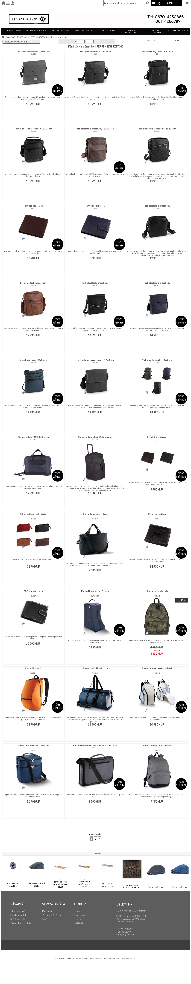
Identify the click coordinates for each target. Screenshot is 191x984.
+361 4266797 (123, 931)
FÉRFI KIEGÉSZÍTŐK (83, 31)
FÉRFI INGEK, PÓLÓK (60, 31)
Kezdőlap (78, 922)
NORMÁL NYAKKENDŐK (36, 31)
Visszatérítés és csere (53, 915)
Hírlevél (77, 918)
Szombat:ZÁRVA (124, 921)
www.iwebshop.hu (129, 958)
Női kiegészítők (17, 919)
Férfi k (13, 915)
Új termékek (96, 854)
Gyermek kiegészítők (20, 923)
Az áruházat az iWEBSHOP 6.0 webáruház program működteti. (80, 958)
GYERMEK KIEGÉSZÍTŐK (131, 32)
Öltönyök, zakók (18, 911)
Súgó (44, 919)
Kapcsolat (47, 911)
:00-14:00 (140, 918)
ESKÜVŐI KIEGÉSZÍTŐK (178, 31)
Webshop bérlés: (114, 958)
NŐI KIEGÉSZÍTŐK (107, 31)
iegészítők (21, 915)
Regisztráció (80, 915)
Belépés (78, 911)
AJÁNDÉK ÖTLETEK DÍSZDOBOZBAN (155, 32)
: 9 (134, 918)
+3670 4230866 (124, 929)
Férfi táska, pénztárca (57, 37)
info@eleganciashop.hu (127, 934)
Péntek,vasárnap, (124, 918)
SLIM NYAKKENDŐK (12, 31)
